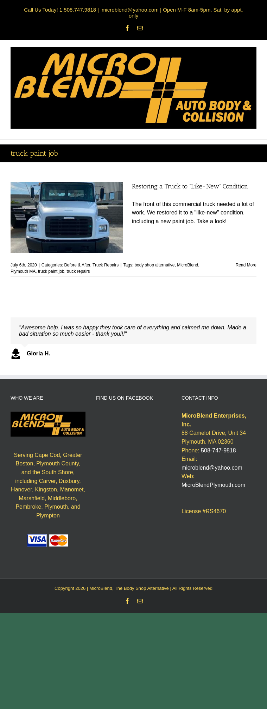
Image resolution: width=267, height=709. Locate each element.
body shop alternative (154, 265)
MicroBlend (187, 265)
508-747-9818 (218, 450)
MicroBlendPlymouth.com (213, 485)
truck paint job (51, 271)
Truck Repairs (106, 265)
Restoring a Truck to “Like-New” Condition (190, 186)
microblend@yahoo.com (212, 468)
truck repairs (78, 271)
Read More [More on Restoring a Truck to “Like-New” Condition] (246, 265)
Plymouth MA (23, 271)
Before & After (77, 265)
